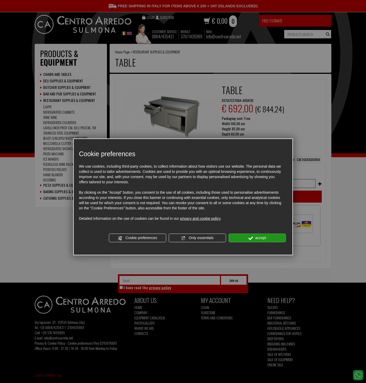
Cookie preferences (137, 238)
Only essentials (197, 238)
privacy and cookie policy (200, 218)
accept (257, 238)
